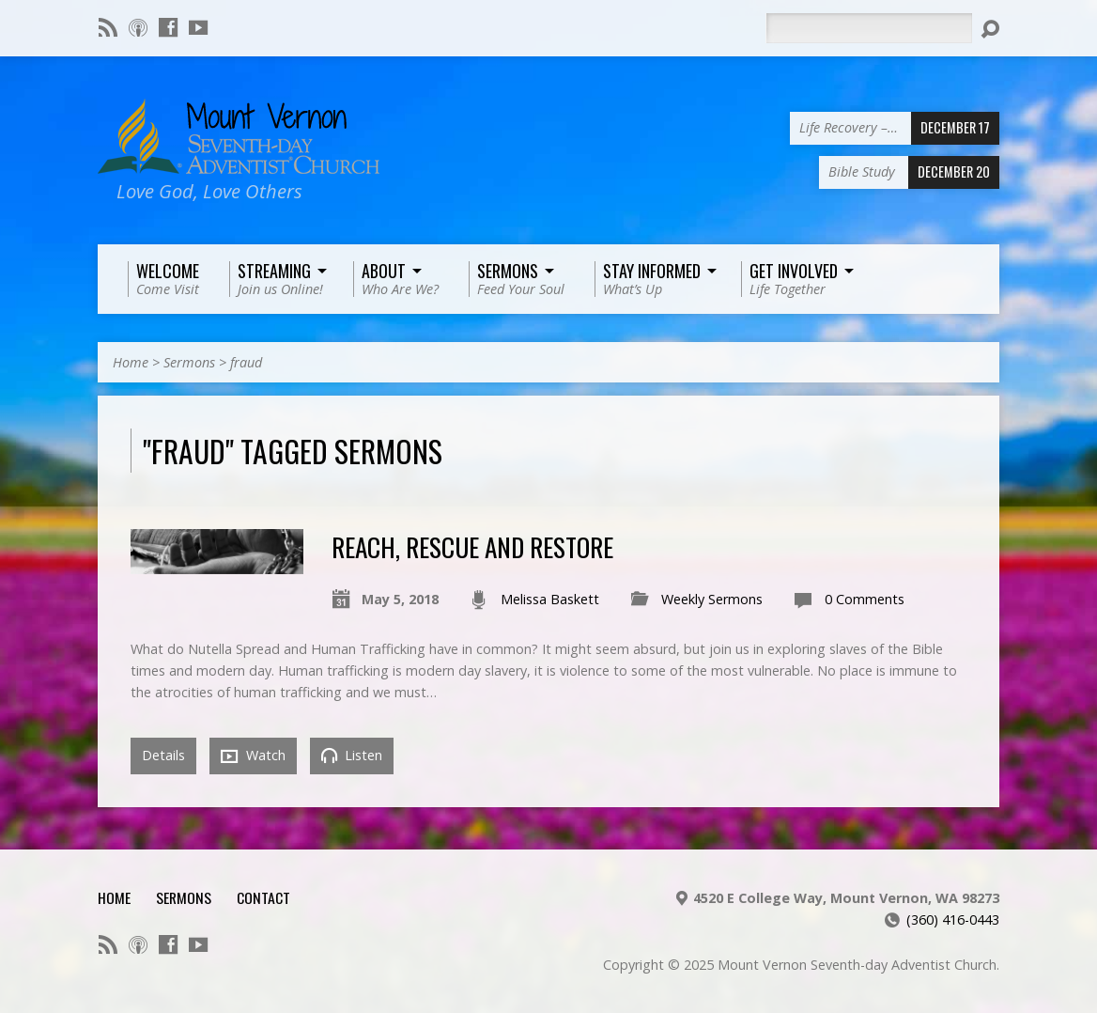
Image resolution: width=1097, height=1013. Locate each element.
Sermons (189, 362)
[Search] (868, 28)
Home (130, 362)
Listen (351, 755)
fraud (246, 362)
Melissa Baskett (550, 599)
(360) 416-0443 (952, 919)
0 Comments (864, 599)
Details (163, 755)
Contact (263, 897)
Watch (253, 755)
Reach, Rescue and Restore (472, 546)
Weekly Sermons (712, 599)
